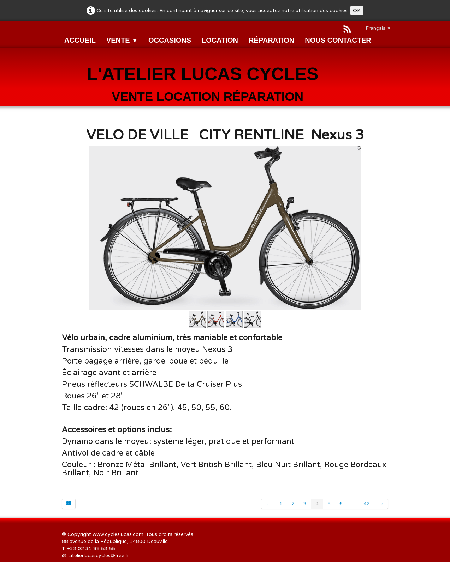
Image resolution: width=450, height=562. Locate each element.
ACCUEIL (80, 40)
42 (366, 504)
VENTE (122, 40)
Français (378, 28)
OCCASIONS (169, 40)
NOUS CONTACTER (338, 40)
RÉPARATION (271, 40)
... (353, 504)
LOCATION (220, 40)
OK (357, 10)
